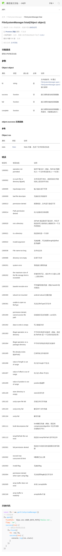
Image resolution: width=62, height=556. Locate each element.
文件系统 (14, 43)
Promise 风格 (11, 32)
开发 (50, 3)
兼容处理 (33, 27)
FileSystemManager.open (50, 82)
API (3, 10)
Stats (14, 147)
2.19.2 (42, 35)
